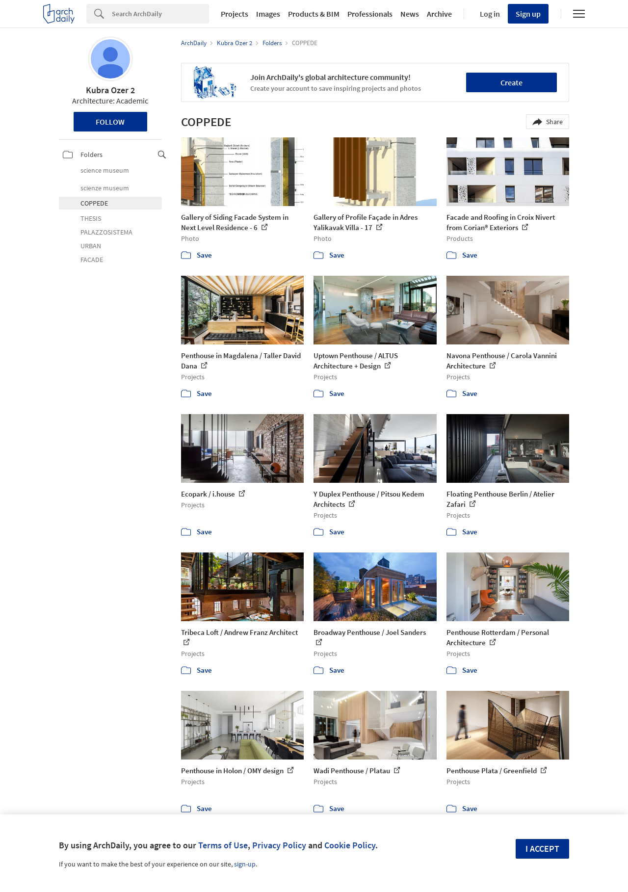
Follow (110, 122)
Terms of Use (223, 845)
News (409, 14)
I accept (542, 848)
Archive (439, 14)
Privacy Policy (279, 845)
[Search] (160, 14)
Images (268, 14)
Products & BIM (314, 14)
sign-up (245, 864)
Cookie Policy (349, 845)
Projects (234, 14)
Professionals (369, 14)
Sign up (528, 14)
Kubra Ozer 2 (110, 90)
